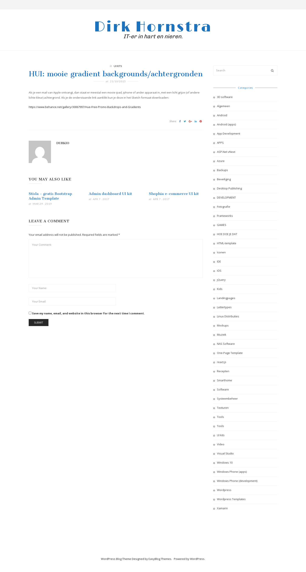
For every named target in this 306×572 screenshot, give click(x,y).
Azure (221, 161)
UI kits (118, 66)
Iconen (221, 252)
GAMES (221, 225)
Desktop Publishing (229, 188)
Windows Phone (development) (237, 481)
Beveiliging (224, 179)
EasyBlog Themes (160, 559)
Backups (222, 170)
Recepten (223, 371)
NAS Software (226, 344)
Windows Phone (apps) (232, 472)
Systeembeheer (227, 398)
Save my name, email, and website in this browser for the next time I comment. (88, 313)
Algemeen (223, 106)
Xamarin (222, 508)
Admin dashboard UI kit (110, 194)
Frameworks (225, 216)
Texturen (223, 408)
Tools (220, 417)
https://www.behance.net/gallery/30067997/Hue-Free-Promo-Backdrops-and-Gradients (85, 107)
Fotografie (223, 207)
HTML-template (226, 243)
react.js (221, 362)
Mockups (223, 325)
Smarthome (224, 380)
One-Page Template (230, 353)
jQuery (221, 280)
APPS (220, 143)
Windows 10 (224, 462)
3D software (225, 97)
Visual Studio (225, 453)
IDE (219, 261)
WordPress (197, 559)
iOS (219, 271)
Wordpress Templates (231, 499)
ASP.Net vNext (226, 152)
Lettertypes (224, 307)
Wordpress (224, 490)
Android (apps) (226, 124)
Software (223, 389)
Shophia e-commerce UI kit (174, 194)
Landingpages (226, 298)
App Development (228, 133)
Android (222, 115)
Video (220, 444)
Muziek (221, 334)
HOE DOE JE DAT (227, 234)
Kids (219, 289)
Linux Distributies (228, 316)
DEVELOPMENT (226, 197)
